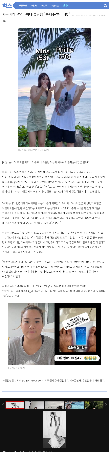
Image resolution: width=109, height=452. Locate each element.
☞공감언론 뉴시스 (11, 380)
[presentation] (3, 404)
